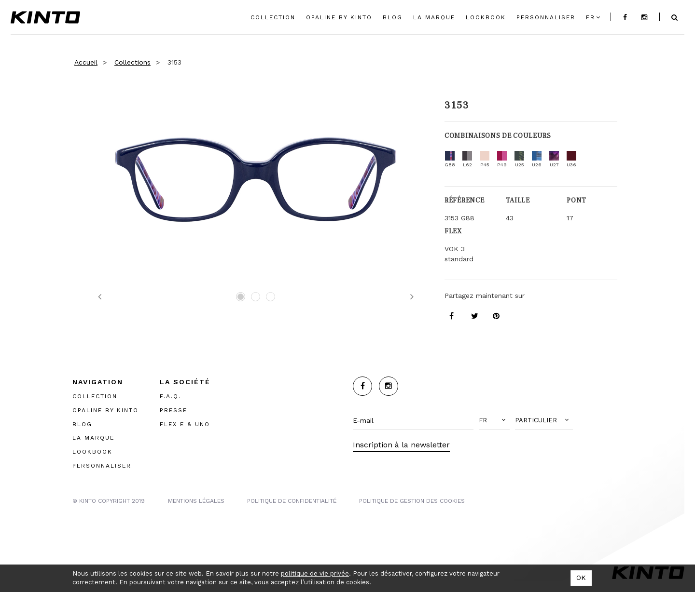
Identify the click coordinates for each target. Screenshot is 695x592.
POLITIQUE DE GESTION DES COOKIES (412, 501)
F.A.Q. (170, 396)
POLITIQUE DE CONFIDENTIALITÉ (291, 501)
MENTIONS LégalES (196, 501)
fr (590, 17)
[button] (494, 420)
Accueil (85, 62)
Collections (132, 62)
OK (581, 577)
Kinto (45, 17)
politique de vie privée (315, 573)
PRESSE (173, 410)
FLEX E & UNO (185, 424)
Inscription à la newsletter (401, 444)
